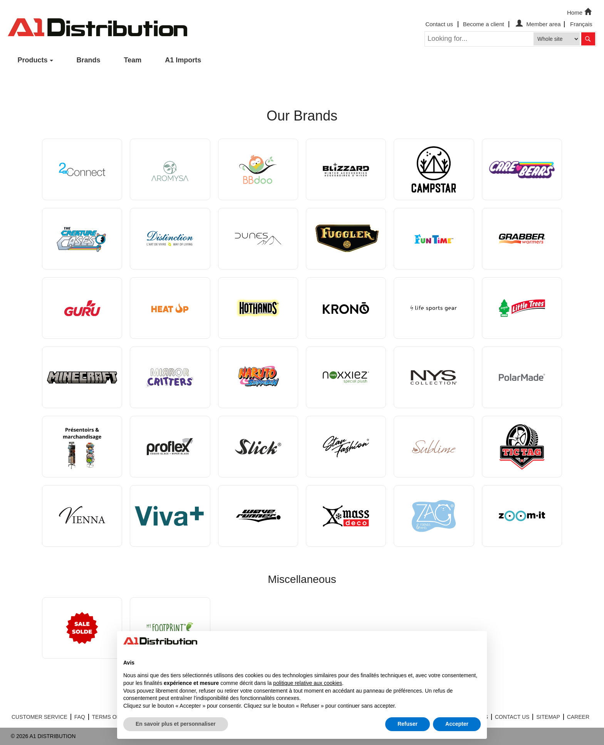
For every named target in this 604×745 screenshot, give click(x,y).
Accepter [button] (456, 724)
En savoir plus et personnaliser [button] (176, 724)
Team (133, 60)
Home (580, 12)
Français (581, 24)
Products (33, 60)
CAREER (578, 717)
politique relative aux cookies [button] (307, 683)
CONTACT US (512, 717)
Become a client (483, 24)
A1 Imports (183, 60)
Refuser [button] (408, 724)
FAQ (79, 717)
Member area (537, 24)
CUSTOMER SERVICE (39, 717)
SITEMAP (548, 717)
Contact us (439, 24)
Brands (89, 60)
